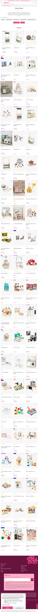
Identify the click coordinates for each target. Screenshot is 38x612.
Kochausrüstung (16, 19)
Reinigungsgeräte (23, 19)
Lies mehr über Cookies (6, 604)
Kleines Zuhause (20, 10)
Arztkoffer (3, 19)
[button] (1, 2)
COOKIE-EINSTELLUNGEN (19, 608)
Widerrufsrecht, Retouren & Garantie (6, 568)
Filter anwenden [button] (16, 22)
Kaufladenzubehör (9, 19)
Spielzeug (16, 10)
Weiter (21, 553)
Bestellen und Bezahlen (24, 565)
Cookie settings (23, 568)
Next (36, 20)
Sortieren (22, 22)
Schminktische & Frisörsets (32, 19)
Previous (0, 42)
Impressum (2, 571)
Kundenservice (3, 565)
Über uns (22, 571)
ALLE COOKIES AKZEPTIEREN (7, 608)
